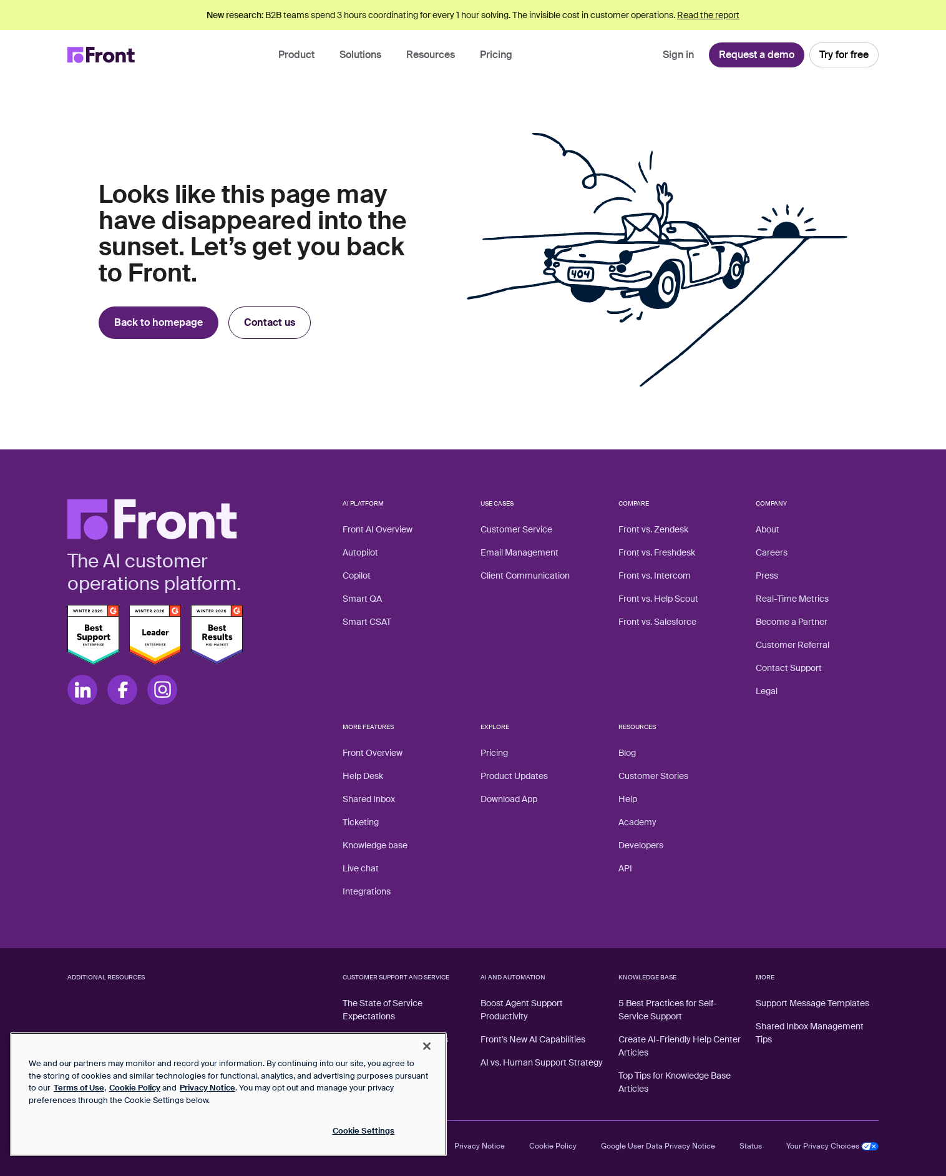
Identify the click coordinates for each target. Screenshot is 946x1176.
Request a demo (756, 54)
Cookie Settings (364, 1130)
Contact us (269, 322)
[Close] (427, 1046)
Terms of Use (79, 1087)
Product (296, 54)
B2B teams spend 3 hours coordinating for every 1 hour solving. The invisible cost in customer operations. (473, 15)
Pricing (496, 54)
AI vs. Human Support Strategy (541, 1062)
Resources (430, 54)
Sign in (678, 54)
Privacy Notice (479, 1146)
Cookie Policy (553, 1146)
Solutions (360, 54)
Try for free (844, 54)
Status (750, 1146)
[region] (228, 1094)
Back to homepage (158, 322)
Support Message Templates (812, 1003)
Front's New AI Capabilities (532, 1039)
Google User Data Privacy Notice (658, 1146)
